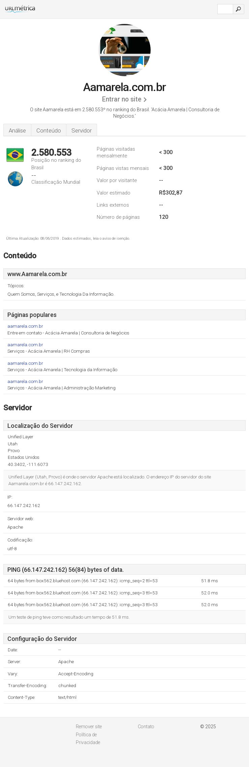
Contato (146, 726)
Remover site (89, 726)
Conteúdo (48, 130)
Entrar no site (122, 99)
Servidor (81, 130)
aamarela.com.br (25, 326)
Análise (17, 130)
